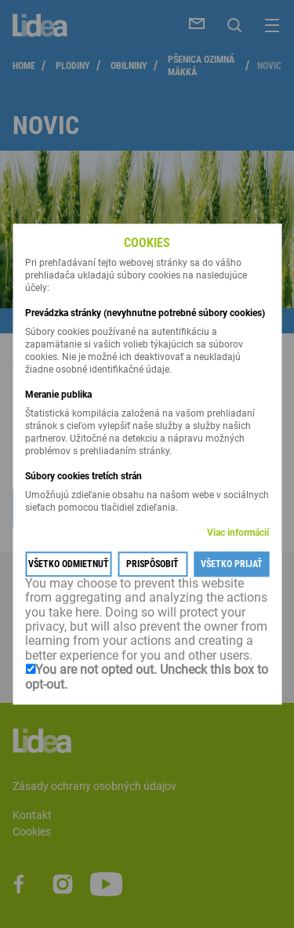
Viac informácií (238, 532)
